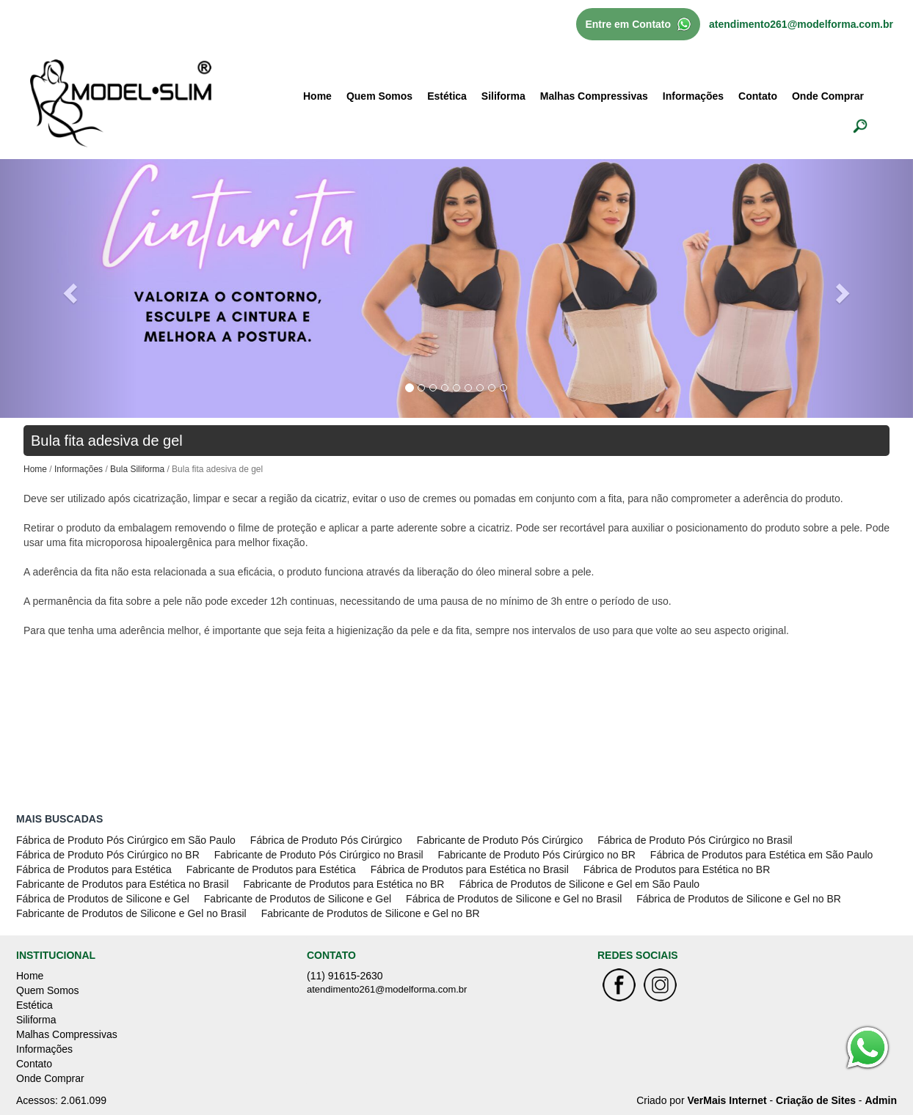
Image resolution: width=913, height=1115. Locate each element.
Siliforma (503, 96)
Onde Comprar (828, 96)
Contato (757, 96)
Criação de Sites (816, 1100)
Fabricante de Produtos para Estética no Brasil (122, 884)
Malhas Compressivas (594, 96)
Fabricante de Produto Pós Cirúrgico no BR (537, 855)
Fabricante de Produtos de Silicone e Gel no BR (370, 913)
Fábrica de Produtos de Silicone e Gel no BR (738, 899)
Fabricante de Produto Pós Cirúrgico (500, 840)
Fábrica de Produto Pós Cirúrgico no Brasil (694, 840)
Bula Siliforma (137, 469)
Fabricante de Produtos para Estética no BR (344, 884)
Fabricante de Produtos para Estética (271, 869)
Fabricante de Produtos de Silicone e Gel (297, 899)
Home (317, 96)
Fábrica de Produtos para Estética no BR (676, 869)
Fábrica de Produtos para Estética (94, 869)
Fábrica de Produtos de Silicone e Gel (102, 899)
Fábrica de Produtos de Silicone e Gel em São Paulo (579, 884)
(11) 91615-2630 (345, 976)
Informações (693, 96)
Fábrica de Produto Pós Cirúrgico (326, 840)
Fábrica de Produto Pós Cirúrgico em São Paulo (126, 840)
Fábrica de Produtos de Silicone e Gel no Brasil (514, 899)
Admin (881, 1100)
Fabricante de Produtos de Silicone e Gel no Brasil (131, 913)
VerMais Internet (726, 1100)
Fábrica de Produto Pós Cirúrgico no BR (108, 855)
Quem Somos (379, 96)
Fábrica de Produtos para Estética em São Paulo (761, 855)
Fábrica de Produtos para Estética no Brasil (470, 869)
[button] (68, 288)
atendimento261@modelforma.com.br (801, 24)
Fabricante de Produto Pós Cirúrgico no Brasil (318, 855)
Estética (447, 96)
